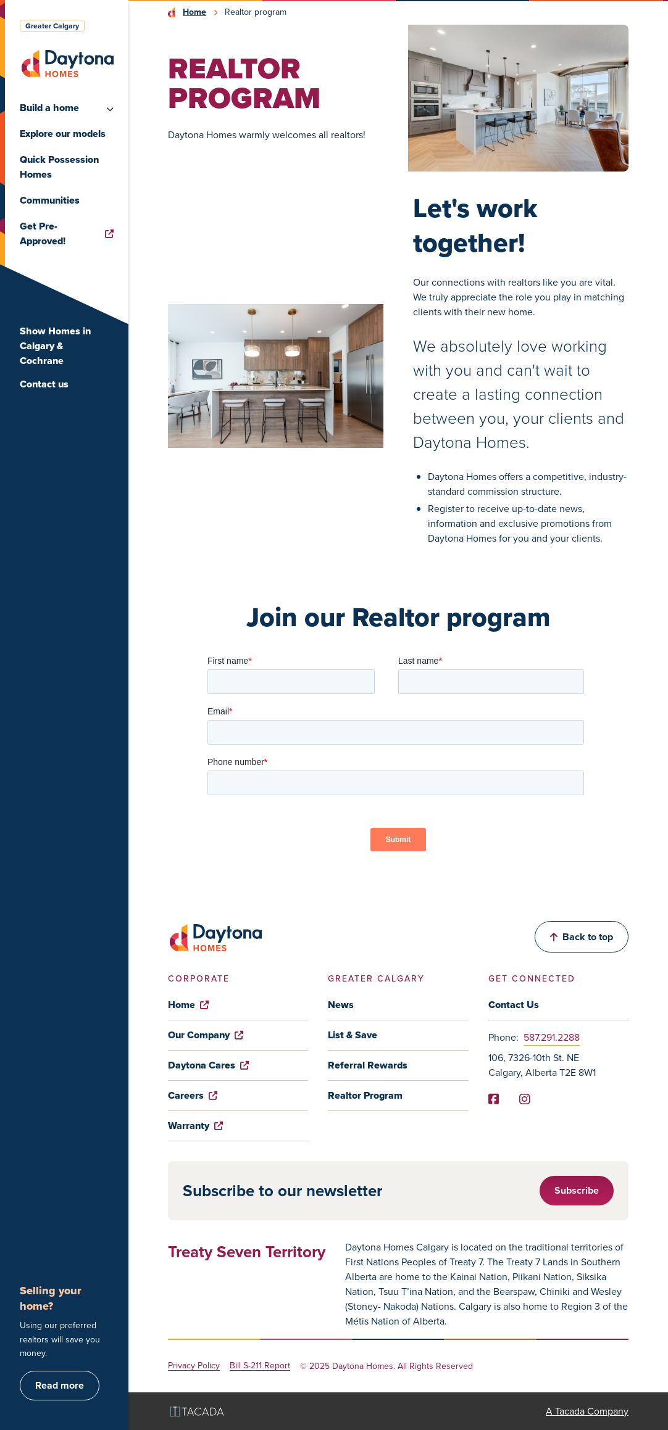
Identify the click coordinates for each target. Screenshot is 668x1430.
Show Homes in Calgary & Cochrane (55, 346)
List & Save (352, 1035)
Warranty (195, 1125)
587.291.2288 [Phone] (552, 1037)
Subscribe (576, 1190)
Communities (50, 200)
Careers (192, 1095)
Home (194, 12)
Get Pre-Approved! (67, 233)
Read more (59, 1385)
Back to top (581, 937)
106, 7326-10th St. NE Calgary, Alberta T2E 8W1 (542, 1065)
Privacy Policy (194, 1366)
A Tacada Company (587, 1411)
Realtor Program (365, 1095)
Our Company (205, 1035)
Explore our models (63, 133)
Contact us (44, 384)
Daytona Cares (208, 1065)
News (341, 1005)
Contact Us (513, 1005)
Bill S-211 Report (260, 1366)
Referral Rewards (367, 1065)
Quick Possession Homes (59, 166)
